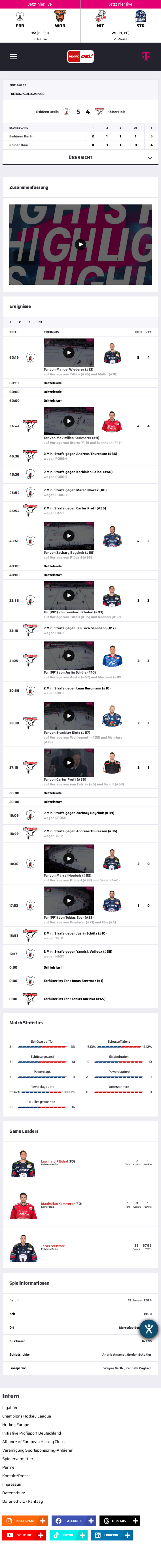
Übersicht (80, 157)
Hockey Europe (15, 1425)
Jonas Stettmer (53, 1246)
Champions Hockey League (26, 1416)
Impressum (12, 1484)
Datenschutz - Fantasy (22, 1501)
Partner (9, 1467)
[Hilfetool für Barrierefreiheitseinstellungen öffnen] (148, 1329)
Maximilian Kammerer (58, 1203)
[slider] (80, 21)
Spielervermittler (17, 1459)
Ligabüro (10, 1407)
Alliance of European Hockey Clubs (33, 1442)
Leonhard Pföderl (54, 1161)
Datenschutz (13, 1493)
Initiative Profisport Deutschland (31, 1433)
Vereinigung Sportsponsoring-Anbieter (37, 1450)
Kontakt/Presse (16, 1476)
